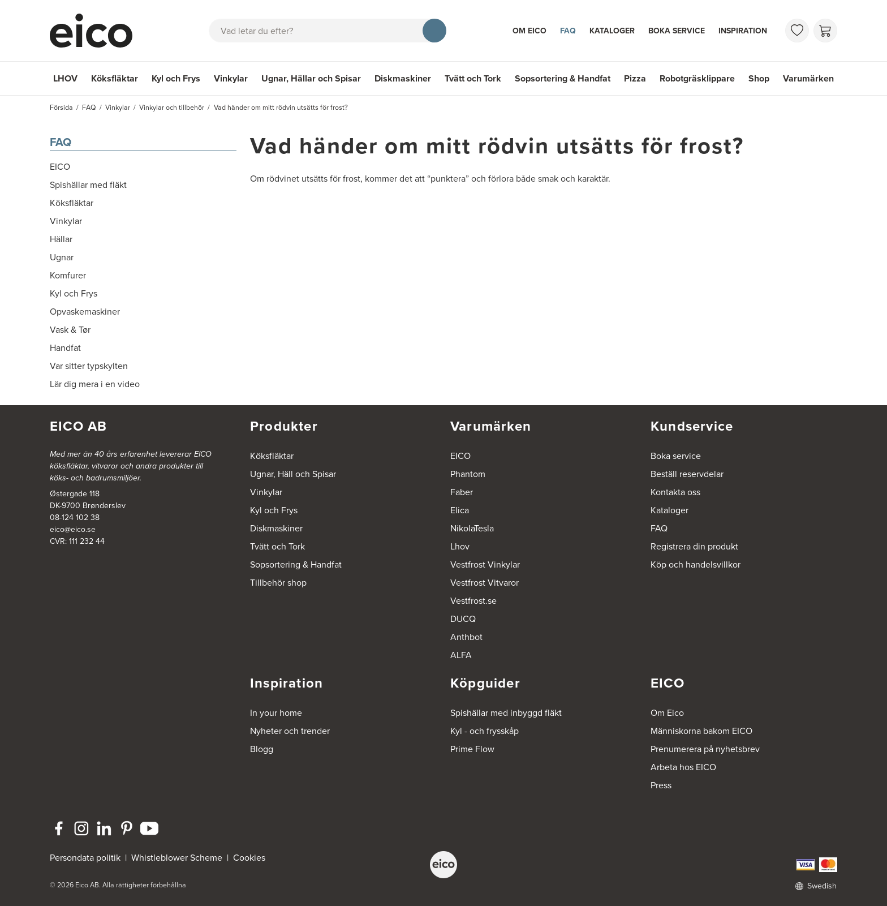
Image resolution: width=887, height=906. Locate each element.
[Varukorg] (825, 30)
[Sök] (434, 30)
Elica (459, 510)
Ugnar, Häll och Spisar (293, 473)
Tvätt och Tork (473, 78)
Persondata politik (85, 857)
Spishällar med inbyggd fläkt (506, 712)
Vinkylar (231, 78)
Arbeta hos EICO (683, 767)
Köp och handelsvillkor (695, 564)
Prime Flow (472, 748)
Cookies (249, 857)
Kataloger (612, 31)
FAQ (568, 31)
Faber (461, 492)
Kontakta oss (675, 492)
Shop (758, 78)
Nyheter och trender (290, 730)
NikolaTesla (472, 528)
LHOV (65, 78)
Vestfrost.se (473, 600)
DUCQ (463, 618)
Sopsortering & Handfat (562, 78)
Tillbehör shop (278, 582)
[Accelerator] (96, 31)
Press (661, 785)
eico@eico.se (73, 529)
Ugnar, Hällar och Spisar (311, 78)
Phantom (467, 473)
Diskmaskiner (402, 78)
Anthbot (466, 636)
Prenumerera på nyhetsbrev (705, 748)
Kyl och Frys (176, 78)
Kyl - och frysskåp (484, 730)
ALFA (461, 655)
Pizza (635, 78)
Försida (61, 107)
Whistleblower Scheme (176, 857)
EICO (460, 455)
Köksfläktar (114, 78)
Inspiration (742, 31)
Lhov (460, 546)
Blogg (261, 748)
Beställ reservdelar (687, 473)
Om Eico (529, 31)
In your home (276, 712)
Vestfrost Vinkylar (485, 564)
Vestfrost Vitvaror (484, 582)
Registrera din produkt (694, 546)
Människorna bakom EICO (701, 730)
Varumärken (808, 78)
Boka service (676, 31)
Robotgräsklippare (697, 78)
